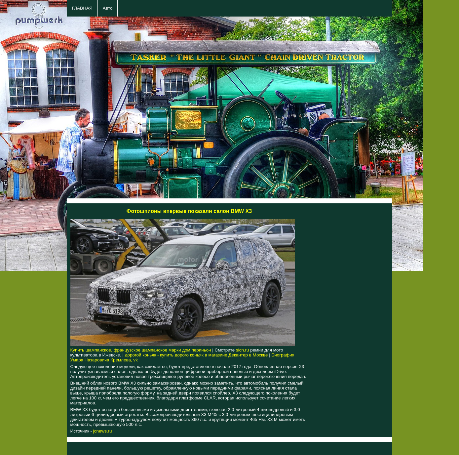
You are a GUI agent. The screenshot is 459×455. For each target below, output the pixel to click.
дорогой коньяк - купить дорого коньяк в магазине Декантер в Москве (196, 354)
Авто (108, 8)
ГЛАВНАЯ (82, 8)
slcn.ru (242, 350)
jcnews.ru (102, 431)
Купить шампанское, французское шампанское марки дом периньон (140, 350)
